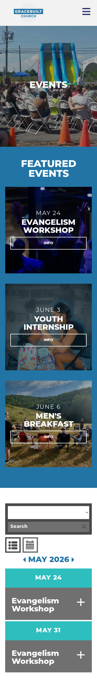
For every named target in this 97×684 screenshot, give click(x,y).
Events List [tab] (12, 545)
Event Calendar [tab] (30, 545)
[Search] (43, 527)
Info (48, 243)
